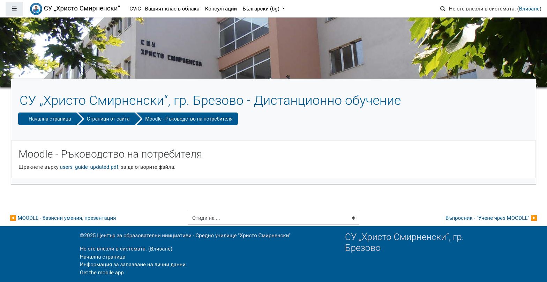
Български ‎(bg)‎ (261, 9)
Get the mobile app (102, 272)
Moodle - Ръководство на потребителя (188, 119)
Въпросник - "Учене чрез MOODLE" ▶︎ (491, 218)
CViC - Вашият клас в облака (164, 9)
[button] (443, 8)
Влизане (529, 9)
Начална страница (50, 119)
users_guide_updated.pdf (89, 167)
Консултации (221, 9)
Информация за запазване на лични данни (133, 264)
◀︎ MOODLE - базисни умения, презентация (63, 218)
